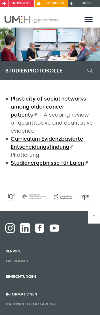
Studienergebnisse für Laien (47, 163)
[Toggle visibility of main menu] (88, 19)
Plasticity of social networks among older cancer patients (48, 106)
